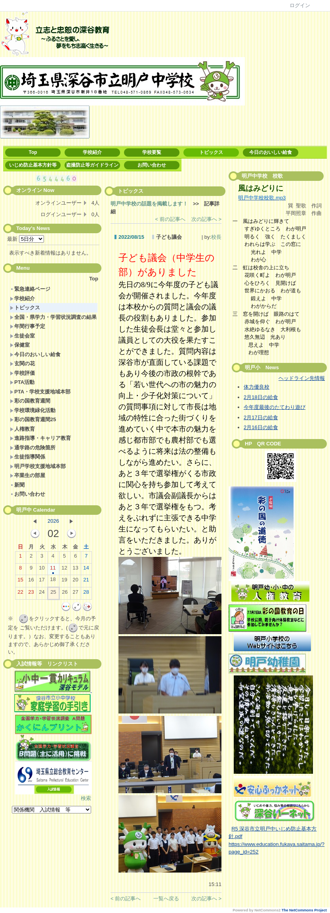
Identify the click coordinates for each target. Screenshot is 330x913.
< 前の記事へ (170, 219)
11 (52, 569)
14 (86, 569)
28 (86, 593)
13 (75, 569)
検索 (86, 798)
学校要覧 (151, 152)
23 (31, 593)
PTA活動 (22, 382)
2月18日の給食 (261, 397)
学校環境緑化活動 (32, 410)
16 (31, 581)
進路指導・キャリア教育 (40, 438)
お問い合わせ (151, 165)
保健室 (20, 345)
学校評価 (22, 373)
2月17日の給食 (261, 417)
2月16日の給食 (261, 427)
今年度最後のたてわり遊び (274, 407)
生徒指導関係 (27, 457)
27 (75, 593)
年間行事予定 (27, 326)
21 (86, 581)
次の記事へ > (206, 219)
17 (41, 581)
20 (75, 581)
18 (52, 581)
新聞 (17, 485)
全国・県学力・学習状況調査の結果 (53, 317)
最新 (25, 239)
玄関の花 (22, 363)
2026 (53, 521)
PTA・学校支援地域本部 (40, 392)
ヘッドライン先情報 (301, 378)
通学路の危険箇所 (32, 448)
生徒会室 (22, 336)
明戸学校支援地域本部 (38, 466)
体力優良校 (256, 387)
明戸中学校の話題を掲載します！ (149, 204)
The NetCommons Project (304, 910)
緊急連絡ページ (30, 289)
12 (64, 569)
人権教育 (22, 429)
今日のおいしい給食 (270, 152)
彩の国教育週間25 (33, 419)
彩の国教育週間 (30, 401)
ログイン (300, 5)
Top (33, 152)
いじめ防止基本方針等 (33, 165)
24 (41, 593)
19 (64, 581)
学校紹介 (92, 152)
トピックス (211, 152)
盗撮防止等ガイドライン (92, 165)
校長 (216, 237)
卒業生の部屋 (27, 475)
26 (64, 593)
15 (20, 581)
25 (53, 593)
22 (20, 593)
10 (41, 569)
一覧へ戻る (166, 898)
